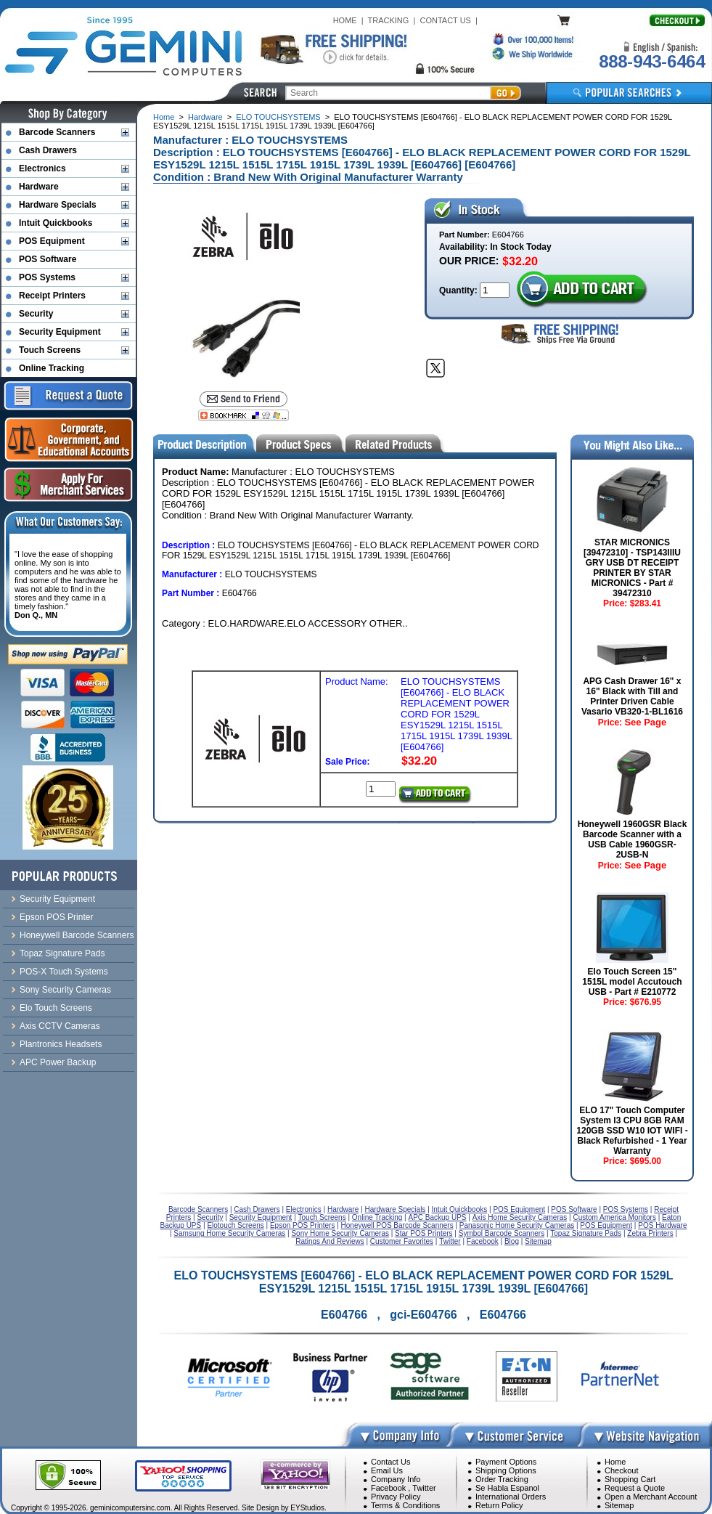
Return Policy (499, 1505)
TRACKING (388, 20)
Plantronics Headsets (61, 1044)
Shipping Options (505, 1470)
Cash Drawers (48, 150)
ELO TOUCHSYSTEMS (278, 117)
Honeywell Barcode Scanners (77, 935)
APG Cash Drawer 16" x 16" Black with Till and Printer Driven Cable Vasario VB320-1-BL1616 (632, 696)
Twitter (423, 1488)
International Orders (510, 1496)
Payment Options (505, 1461)
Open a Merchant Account (651, 1496)
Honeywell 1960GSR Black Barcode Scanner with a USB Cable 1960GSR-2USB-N (632, 839)
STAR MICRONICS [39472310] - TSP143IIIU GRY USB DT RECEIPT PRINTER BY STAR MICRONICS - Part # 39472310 (632, 567)
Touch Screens (50, 350)
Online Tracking (51, 368)
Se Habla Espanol (507, 1488)
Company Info (395, 1479)
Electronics (42, 168)
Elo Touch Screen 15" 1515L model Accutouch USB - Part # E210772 (632, 981)
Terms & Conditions (405, 1505)
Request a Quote (635, 1488)
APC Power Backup (58, 1062)
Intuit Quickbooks (55, 223)
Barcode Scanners (57, 132)
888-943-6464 (652, 61)
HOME (345, 20)
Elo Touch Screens (56, 1008)
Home (163, 117)
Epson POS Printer (56, 917)
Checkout (621, 1470)
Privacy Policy (395, 1496)
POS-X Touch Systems (64, 971)
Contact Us (390, 1461)
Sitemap (619, 1505)
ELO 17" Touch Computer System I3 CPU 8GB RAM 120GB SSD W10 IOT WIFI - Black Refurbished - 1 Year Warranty (631, 1130)
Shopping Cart (630, 1479)
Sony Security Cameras (65, 990)
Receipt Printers (52, 295)
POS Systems (47, 277)
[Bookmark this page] (243, 415)
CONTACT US (445, 20)
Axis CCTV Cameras (60, 1026)
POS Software (47, 259)
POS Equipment (52, 241)
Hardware (205, 117)
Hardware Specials (58, 205)
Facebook (388, 1488)
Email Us (387, 1470)
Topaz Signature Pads (62, 953)
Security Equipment (60, 332)
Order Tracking (501, 1479)
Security (36, 314)
